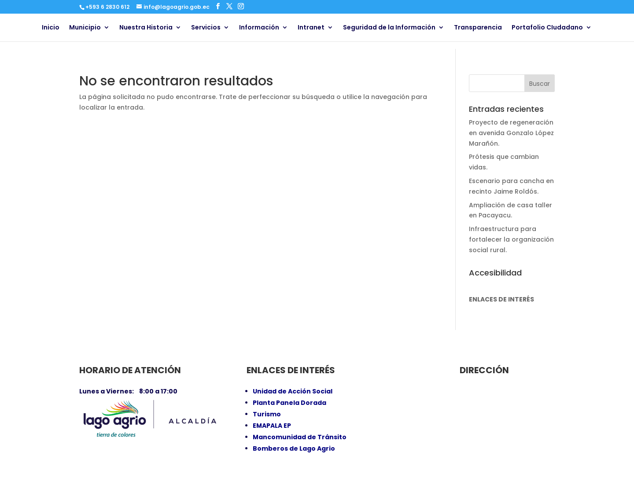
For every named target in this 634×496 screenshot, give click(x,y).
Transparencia (478, 28)
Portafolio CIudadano (547, 28)
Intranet (311, 28)
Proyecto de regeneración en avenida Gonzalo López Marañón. (511, 133)
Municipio (85, 28)
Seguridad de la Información (389, 28)
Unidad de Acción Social (292, 391)
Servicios (206, 28)
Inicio (50, 28)
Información (259, 28)
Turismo (267, 414)
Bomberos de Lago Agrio (294, 448)
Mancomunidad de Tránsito (299, 437)
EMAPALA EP (272, 425)
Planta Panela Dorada (289, 402)
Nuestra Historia (146, 28)
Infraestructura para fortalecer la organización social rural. (511, 239)
